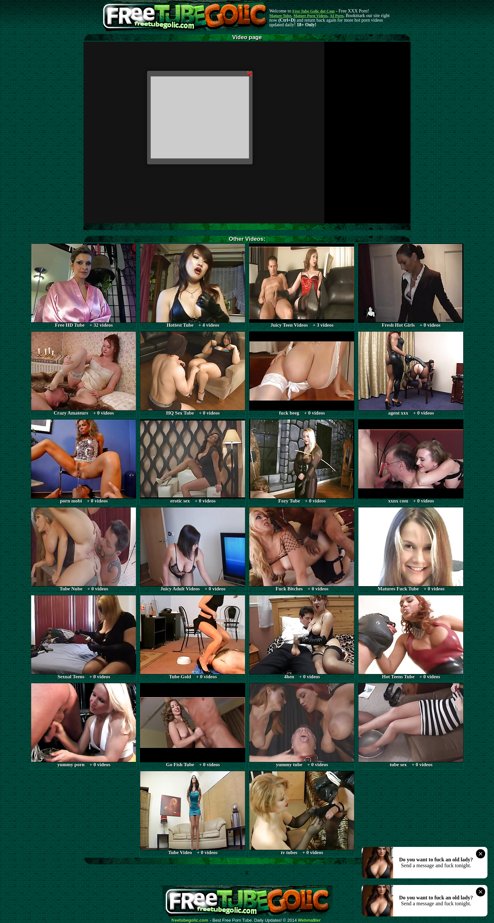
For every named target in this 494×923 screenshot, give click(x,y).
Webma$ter (309, 920)
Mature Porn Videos (311, 15)
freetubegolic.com (190, 920)
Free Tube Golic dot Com (313, 11)
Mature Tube (280, 15)
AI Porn (337, 15)
